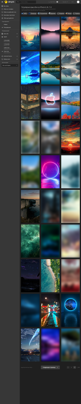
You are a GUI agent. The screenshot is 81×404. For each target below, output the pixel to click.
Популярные (7, 27)
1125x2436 (6, 44)
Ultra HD (5, 33)
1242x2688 (6, 40)
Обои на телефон (7, 9)
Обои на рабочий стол (9, 12)
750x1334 (12, 51)
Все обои (5, 6)
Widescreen (6, 59)
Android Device (7, 56)
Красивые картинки (8, 15)
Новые (5, 24)
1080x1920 (6, 47)
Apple (4, 36)
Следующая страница (50, 367)
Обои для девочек (8, 18)
